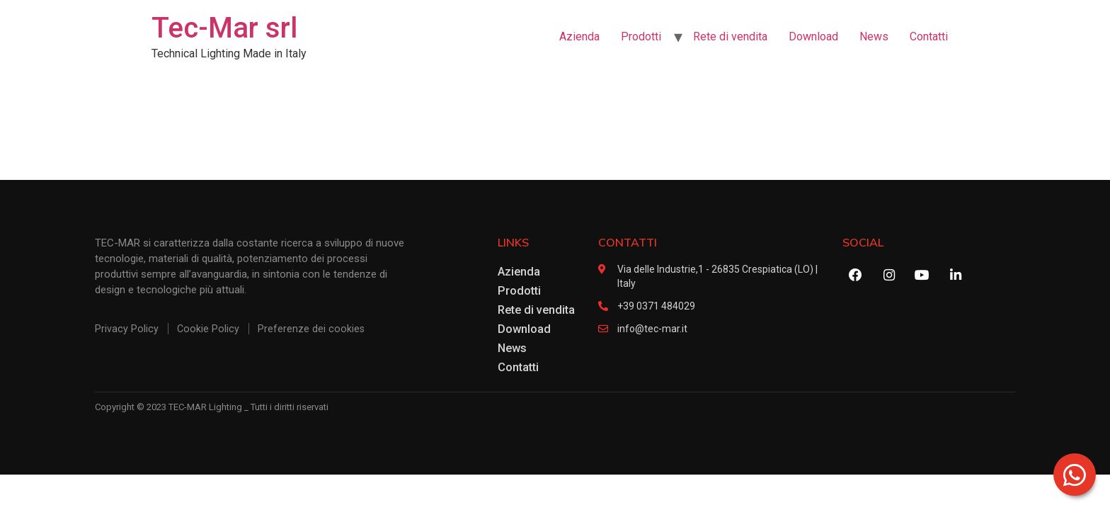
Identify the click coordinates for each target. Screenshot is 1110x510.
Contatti (929, 36)
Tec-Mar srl (224, 28)
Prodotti (641, 36)
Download (813, 36)
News (873, 36)
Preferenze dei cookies (312, 328)
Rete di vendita (730, 36)
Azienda (579, 36)
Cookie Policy (208, 328)
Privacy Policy (127, 328)
